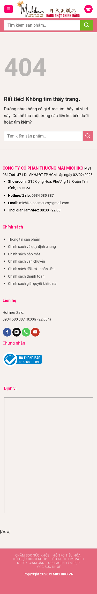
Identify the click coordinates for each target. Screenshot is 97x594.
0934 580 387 (43, 195)
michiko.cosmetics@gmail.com (44, 203)
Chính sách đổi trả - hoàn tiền (31, 269)
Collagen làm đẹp (64, 563)
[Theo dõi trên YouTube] (35, 332)
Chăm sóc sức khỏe (32, 555)
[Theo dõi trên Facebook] (7, 332)
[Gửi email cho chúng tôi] (16, 332)
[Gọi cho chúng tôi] (26, 332)
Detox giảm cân (31, 563)
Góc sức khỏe (49, 567)
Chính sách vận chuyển (26, 261)
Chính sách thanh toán (26, 276)
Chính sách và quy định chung (32, 247)
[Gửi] (86, 25)
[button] (8, 9)
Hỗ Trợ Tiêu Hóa (66, 555)
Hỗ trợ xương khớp (30, 559)
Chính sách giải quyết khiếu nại (32, 283)
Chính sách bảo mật (24, 254)
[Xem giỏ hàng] (88, 9)
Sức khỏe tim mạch (67, 559)
